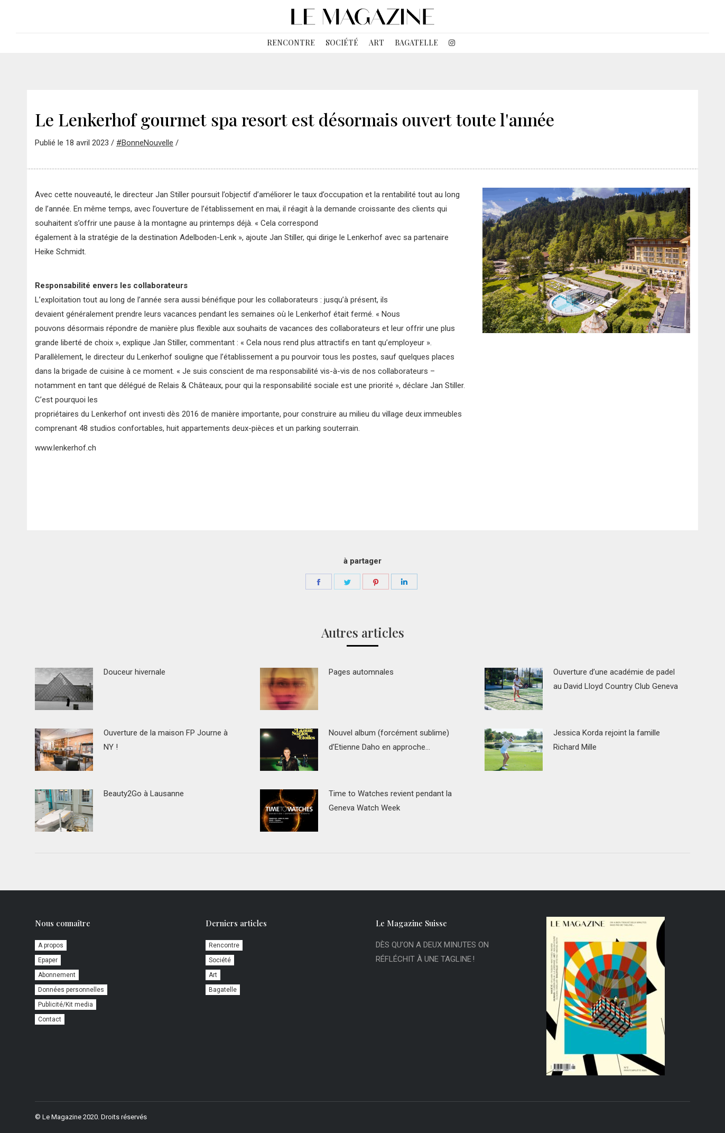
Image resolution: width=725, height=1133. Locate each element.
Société (220, 960)
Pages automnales (361, 672)
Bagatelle (223, 989)
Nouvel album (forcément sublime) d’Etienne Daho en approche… (389, 740)
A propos (50, 945)
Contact (49, 1019)
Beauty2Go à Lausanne (144, 793)
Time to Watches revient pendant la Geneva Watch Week (390, 801)
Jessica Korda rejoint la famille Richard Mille (606, 740)
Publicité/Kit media (65, 1004)
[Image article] (64, 689)
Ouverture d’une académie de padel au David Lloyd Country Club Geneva (615, 679)
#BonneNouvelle (144, 143)
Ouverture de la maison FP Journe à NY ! (166, 740)
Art (213, 975)
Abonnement (57, 975)
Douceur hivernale (134, 672)
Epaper (48, 960)
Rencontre (224, 945)
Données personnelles (71, 989)
